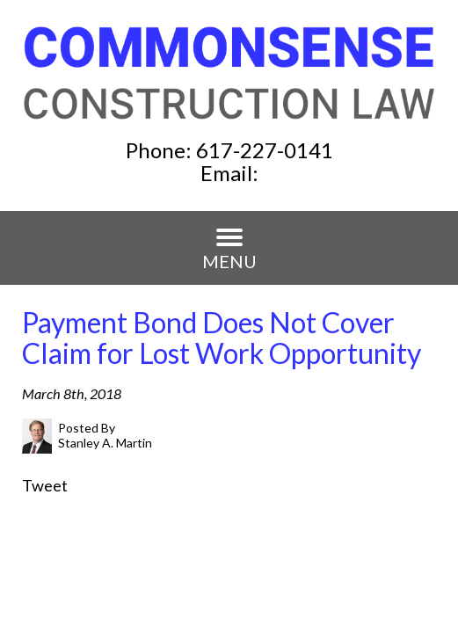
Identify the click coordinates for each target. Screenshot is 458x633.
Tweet (45, 485)
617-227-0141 (264, 150)
